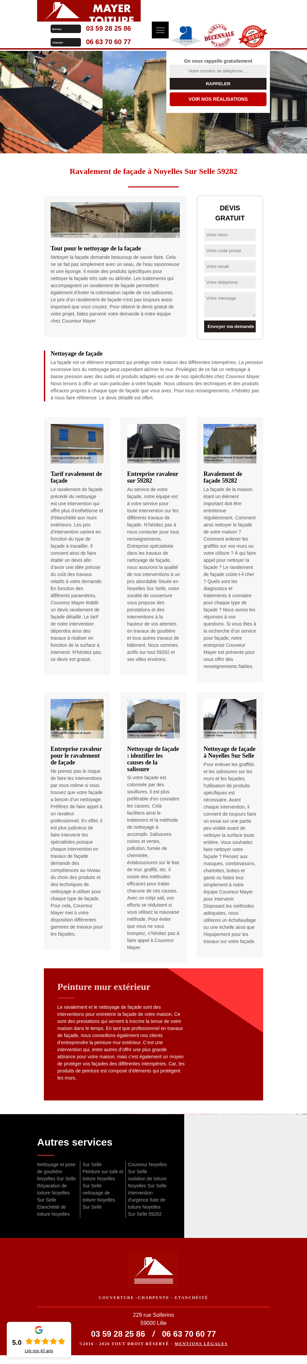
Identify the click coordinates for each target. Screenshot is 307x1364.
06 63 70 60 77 (212, 20)
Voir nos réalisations (218, 104)
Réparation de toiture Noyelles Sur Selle (53, 1198)
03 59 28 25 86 (212, 6)
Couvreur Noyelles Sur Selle (147, 1173)
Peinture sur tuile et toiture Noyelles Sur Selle (103, 1184)
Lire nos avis (39, 1350)
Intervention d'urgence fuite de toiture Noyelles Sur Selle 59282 (146, 1208)
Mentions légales (201, 1352)
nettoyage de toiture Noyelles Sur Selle (99, 1205)
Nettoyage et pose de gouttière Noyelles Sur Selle (56, 1177)
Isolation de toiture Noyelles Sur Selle (147, 1187)
